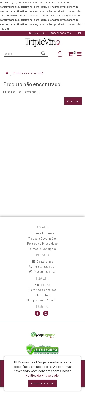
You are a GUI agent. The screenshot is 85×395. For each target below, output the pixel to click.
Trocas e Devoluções (42, 238)
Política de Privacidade (42, 243)
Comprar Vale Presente (42, 300)
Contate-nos (43, 261)
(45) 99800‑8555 (60, 33)
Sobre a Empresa (42, 233)
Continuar (73, 101)
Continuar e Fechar (42, 383)
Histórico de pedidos (43, 289)
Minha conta (42, 284)
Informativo (42, 295)
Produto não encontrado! (28, 72)
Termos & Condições (42, 249)
